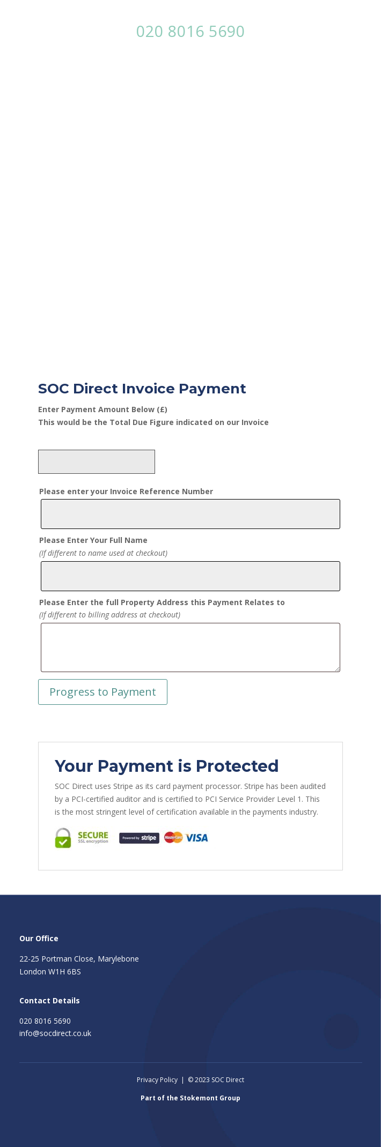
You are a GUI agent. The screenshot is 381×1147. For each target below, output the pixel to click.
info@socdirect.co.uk (55, 1033)
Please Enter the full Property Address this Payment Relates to (162, 602)
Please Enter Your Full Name (93, 540)
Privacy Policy (157, 1079)
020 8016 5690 (190, 30)
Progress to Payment (102, 691)
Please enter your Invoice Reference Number (126, 491)
